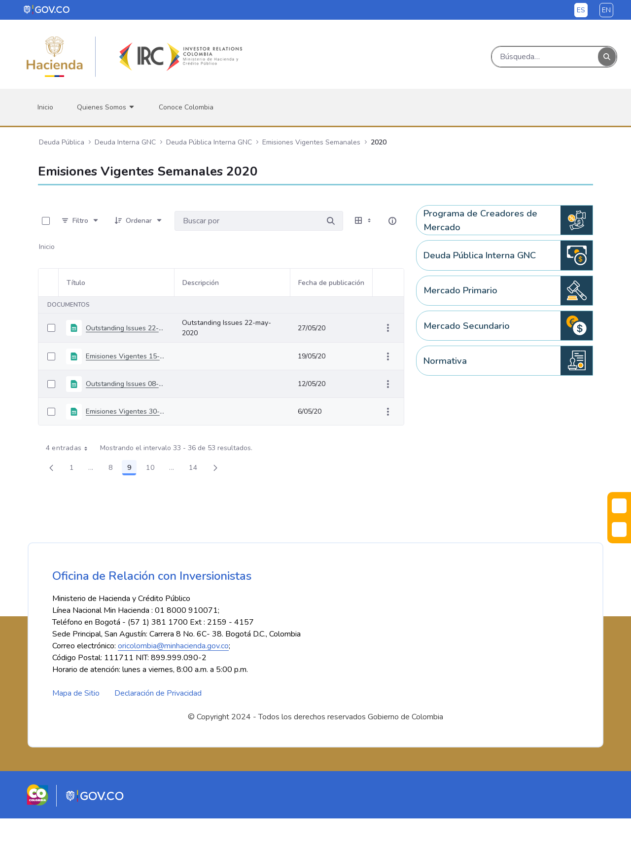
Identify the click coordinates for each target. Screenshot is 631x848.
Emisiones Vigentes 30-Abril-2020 (126, 411)
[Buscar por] (331, 221)
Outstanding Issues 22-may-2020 (126, 328)
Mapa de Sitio (76, 722)
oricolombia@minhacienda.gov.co (173, 675)
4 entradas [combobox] (70, 448)
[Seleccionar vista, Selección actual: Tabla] (364, 221)
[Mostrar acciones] (388, 328)
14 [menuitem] (196, 469)
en (606, 10)
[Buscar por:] (247, 221)
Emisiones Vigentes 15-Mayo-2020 (126, 356)
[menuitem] (45, 107)
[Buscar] (545, 57)
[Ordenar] (139, 221)
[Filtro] (80, 221)
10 (153, 469)
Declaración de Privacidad (158, 722)
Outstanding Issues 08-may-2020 (126, 384)
